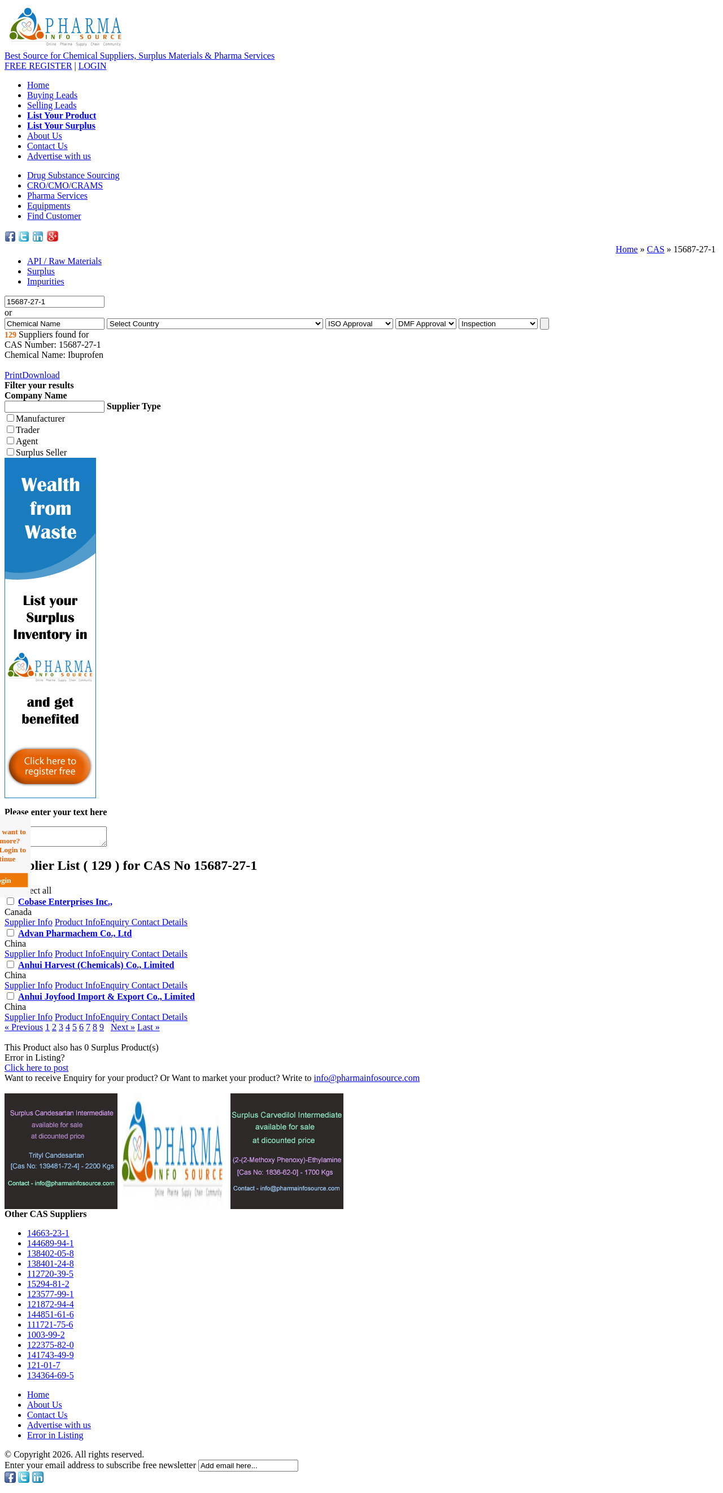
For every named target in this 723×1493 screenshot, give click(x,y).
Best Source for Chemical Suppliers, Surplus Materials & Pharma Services (140, 55)
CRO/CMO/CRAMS (65, 185)
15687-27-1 (694, 249)
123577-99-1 (50, 1297)
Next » (123, 1030)
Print (13, 375)
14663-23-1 (48, 1236)
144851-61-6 (50, 1318)
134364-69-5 (50, 1378)
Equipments (48, 206)
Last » (148, 1030)
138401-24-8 (50, 1267)
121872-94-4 (50, 1307)
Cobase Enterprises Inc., (65, 905)
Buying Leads (52, 95)
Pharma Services (57, 195)
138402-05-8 (50, 1257)
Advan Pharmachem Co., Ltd (75, 937)
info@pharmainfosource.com (367, 1081)
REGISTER (38, 66)
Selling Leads (52, 105)
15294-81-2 (48, 1287)
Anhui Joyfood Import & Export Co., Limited (106, 1000)
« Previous (24, 1030)
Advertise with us (59, 156)
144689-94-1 (50, 1246)
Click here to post (36, 1071)
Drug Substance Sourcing (73, 175)
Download (41, 375)
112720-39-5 (50, 1277)
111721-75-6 (50, 1328)
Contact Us (47, 146)
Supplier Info (29, 925)
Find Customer (54, 216)
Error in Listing (55, 1438)
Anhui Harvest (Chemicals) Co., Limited (96, 968)
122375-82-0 (50, 1348)
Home (38, 85)
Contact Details (160, 925)
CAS (655, 249)
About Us (44, 136)
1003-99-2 (46, 1338)
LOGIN (93, 66)
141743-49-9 (50, 1358)
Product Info (77, 925)
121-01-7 (43, 1368)
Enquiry (116, 925)
